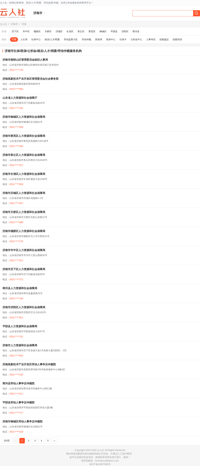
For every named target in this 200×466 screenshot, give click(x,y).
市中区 (26, 31)
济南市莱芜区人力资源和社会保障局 (23, 135)
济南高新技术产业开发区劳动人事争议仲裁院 (29, 364)
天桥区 (48, 31)
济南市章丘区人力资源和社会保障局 (23, 154)
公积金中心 (136, 39)
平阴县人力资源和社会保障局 (19, 326)
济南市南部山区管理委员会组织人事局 (25, 59)
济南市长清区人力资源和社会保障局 (23, 174)
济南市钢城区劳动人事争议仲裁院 (22, 421)
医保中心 (111, 39)
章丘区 (81, 31)
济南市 (14, 24)
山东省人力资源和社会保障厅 (19, 97)
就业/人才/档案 (52, 39)
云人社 (3, 24)
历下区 (15, 31)
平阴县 (114, 31)
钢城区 (103, 31)
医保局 (98, 39)
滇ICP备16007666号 (100, 464)
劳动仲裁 (86, 39)
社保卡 (123, 39)
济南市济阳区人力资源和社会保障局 (23, 307)
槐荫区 (37, 31)
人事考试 (151, 39)
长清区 (70, 31)
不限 (14, 39)
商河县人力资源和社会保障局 (19, 288)
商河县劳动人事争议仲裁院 (18, 383)
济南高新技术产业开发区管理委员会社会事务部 (30, 78)
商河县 (136, 31)
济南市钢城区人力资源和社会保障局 (23, 116)
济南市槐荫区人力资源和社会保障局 (23, 231)
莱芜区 (92, 31)
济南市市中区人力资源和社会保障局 (23, 250)
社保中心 (36, 39)
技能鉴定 (164, 39)
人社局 (23, 39)
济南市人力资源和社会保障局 (19, 345)
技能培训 (177, 39)
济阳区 (125, 31)
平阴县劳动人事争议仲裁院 (18, 402)
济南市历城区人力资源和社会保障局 (23, 193)
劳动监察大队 (71, 39)
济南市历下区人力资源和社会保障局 (23, 269)
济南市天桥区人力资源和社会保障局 (23, 212)
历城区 (59, 31)
